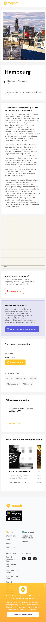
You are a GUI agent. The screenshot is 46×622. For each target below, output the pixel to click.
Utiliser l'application (23, 615)
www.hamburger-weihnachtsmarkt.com (25, 93)
